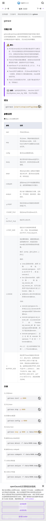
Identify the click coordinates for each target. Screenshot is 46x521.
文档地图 (5, 14)
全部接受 (23, 504)
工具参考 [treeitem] (13, 14)
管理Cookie (23, 517)
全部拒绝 (23, 510)
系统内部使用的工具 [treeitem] (24, 14)
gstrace (35, 14)
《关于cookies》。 (30, 499)
